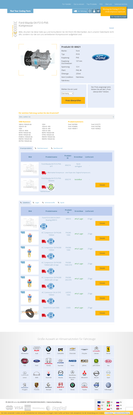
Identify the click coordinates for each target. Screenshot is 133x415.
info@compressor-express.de (115, 12)
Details (102, 185)
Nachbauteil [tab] (56, 148)
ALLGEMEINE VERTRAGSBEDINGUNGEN (31, 402)
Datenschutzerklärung (54, 402)
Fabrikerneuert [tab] (41, 148)
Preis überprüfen (73, 100)
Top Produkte (92, 4)
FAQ (101, 4)
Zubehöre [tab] (25, 203)
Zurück (111, 25)
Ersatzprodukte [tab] (26, 148)
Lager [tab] (36, 203)
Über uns (108, 4)
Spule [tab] (61, 203)
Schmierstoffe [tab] (48, 203)
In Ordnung (109, 413)
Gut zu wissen (79, 4)
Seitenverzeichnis (121, 4)
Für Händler (66, 4)
